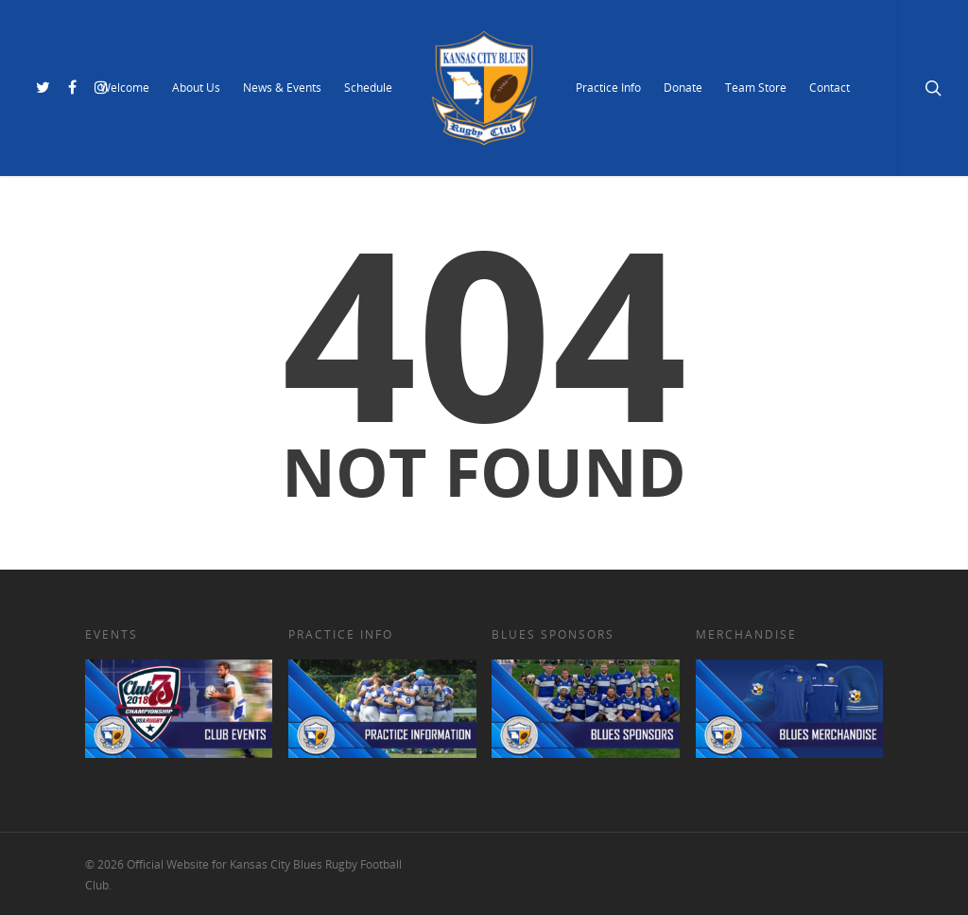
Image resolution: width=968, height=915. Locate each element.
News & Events (282, 87)
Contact (829, 87)
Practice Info (608, 87)
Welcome (124, 87)
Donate (683, 87)
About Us (196, 87)
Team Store (755, 87)
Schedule (368, 87)
